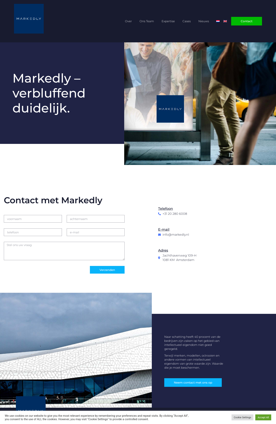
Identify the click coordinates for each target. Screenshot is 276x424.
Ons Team (147, 21)
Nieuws (203, 21)
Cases (186, 21)
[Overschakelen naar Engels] (225, 21)
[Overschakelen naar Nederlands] (218, 21)
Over (128, 21)
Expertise (168, 21)
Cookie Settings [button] (242, 417)
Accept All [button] (263, 417)
